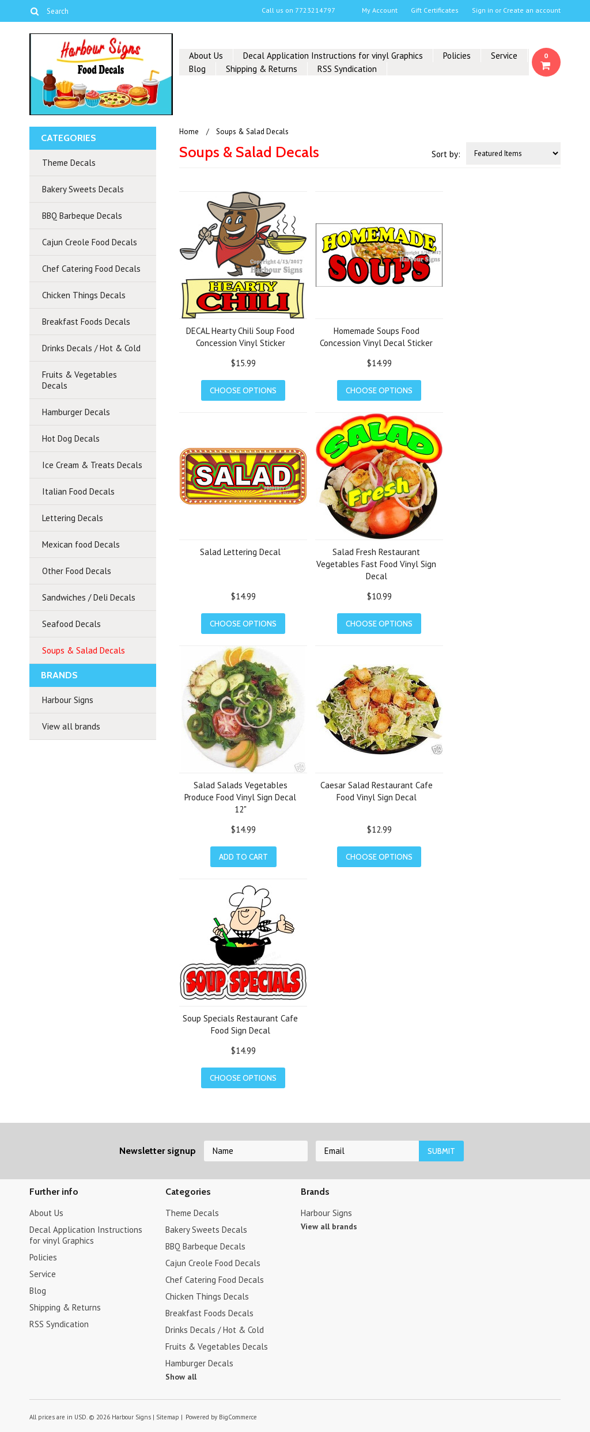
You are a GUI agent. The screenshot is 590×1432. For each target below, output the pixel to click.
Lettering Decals (72, 517)
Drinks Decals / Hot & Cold (91, 348)
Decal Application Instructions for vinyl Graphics (333, 55)
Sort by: (446, 154)
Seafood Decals (71, 623)
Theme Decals (69, 162)
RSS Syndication (347, 68)
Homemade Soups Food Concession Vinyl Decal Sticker (376, 336)
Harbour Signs (67, 699)
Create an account (532, 10)
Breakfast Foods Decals (86, 321)
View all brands (71, 726)
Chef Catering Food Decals (91, 268)
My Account (380, 10)
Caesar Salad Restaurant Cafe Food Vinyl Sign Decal (376, 791)
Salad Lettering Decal (240, 551)
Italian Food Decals (78, 491)
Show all (180, 1377)
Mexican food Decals (81, 544)
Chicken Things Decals (84, 295)
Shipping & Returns (261, 68)
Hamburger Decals (76, 412)
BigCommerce (238, 1417)
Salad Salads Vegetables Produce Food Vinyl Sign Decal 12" (240, 797)
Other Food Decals (76, 570)
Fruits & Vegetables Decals (79, 380)
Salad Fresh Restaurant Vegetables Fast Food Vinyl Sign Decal (376, 564)
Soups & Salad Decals (83, 650)
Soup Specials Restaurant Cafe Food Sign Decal (240, 1024)
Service (504, 55)
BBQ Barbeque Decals (82, 215)
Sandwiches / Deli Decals (88, 597)
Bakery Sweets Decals (83, 189)
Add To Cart (243, 856)
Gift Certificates (435, 10)
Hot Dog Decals (71, 438)
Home (189, 131)
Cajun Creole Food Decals (89, 242)
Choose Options (243, 390)
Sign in (482, 10)
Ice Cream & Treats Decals (92, 464)
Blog (197, 68)
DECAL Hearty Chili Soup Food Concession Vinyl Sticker (240, 336)
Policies (457, 55)
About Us (206, 55)
